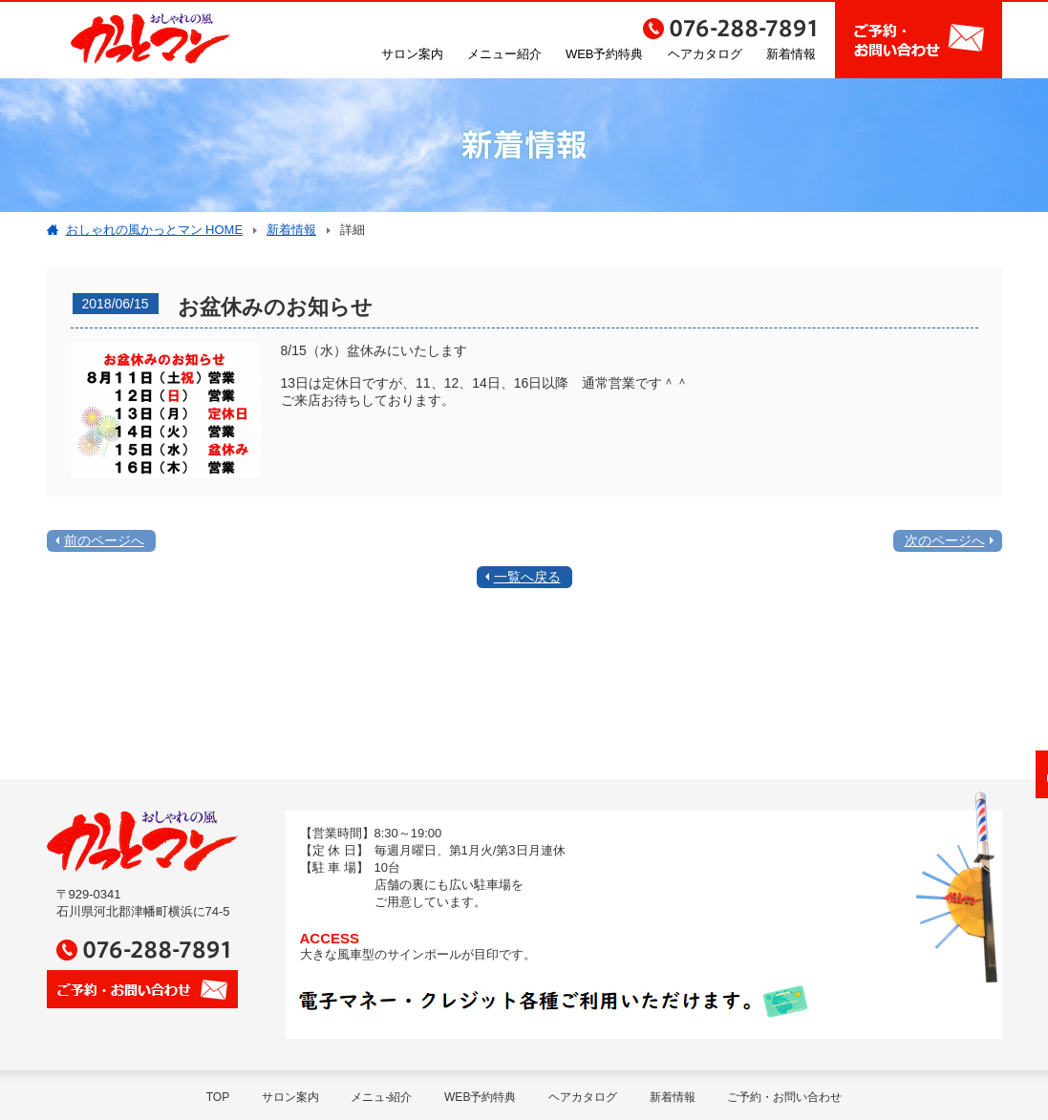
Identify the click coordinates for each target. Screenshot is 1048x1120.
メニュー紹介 (504, 54)
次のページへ (945, 540)
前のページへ (104, 540)
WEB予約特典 (605, 54)
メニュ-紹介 (381, 1097)
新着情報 (791, 54)
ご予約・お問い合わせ (784, 1097)
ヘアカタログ (705, 54)
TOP (217, 1097)
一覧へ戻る (527, 576)
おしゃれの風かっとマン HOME (155, 229)
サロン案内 (412, 54)
